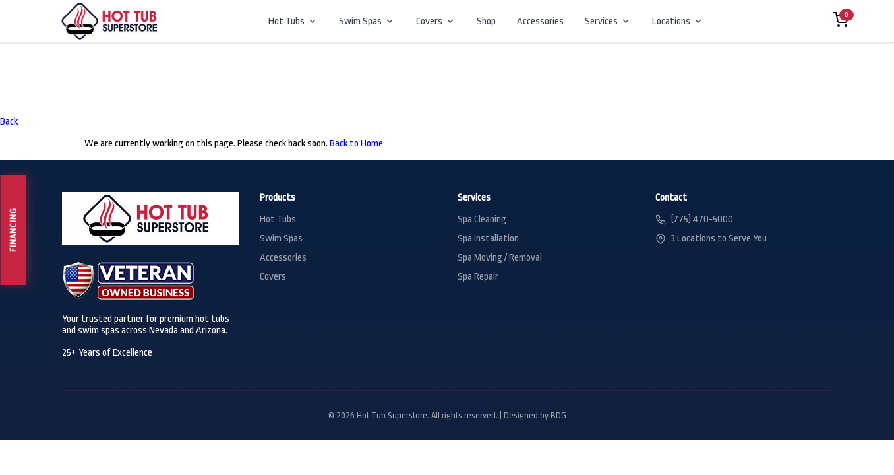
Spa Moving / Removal (500, 257)
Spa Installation (488, 238)
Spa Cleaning (482, 219)
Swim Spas (367, 21)
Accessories (540, 21)
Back (9, 121)
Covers (436, 21)
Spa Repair (478, 276)
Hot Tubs (293, 21)
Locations (677, 21)
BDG (558, 415)
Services (608, 21)
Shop (486, 21)
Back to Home (356, 143)
